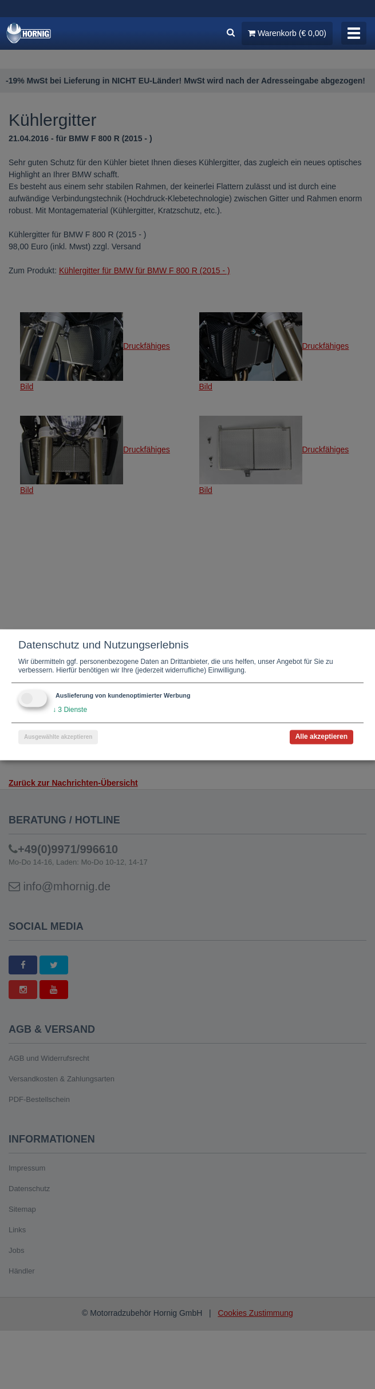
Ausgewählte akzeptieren (58, 737)
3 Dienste (70, 710)
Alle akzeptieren (321, 737)
